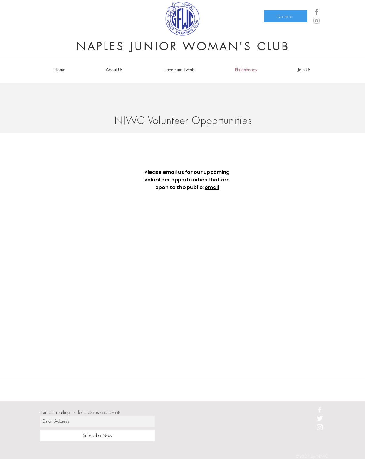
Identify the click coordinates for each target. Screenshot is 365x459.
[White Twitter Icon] (320, 418)
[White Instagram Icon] (320, 427)
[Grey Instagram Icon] (316, 21)
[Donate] (285, 16)
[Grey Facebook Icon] (316, 12)
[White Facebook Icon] (320, 410)
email (212, 187)
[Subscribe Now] (97, 435)
